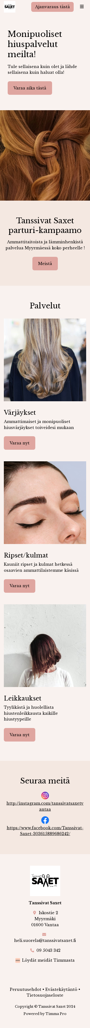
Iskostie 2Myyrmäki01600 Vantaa (45, 918)
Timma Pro (56, 1014)
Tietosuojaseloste (45, 995)
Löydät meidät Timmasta (48, 960)
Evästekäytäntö (61, 989)
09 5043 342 (48, 950)
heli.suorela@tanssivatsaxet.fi (45, 940)
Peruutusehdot (25, 989)
